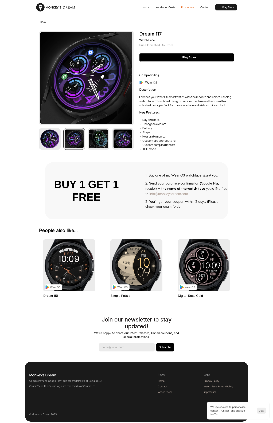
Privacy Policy (211, 382)
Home (161, 382)
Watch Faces (165, 393)
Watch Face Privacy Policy (218, 387)
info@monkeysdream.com (168, 193)
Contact (162, 387)
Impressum (210, 393)
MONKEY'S (60, 7)
